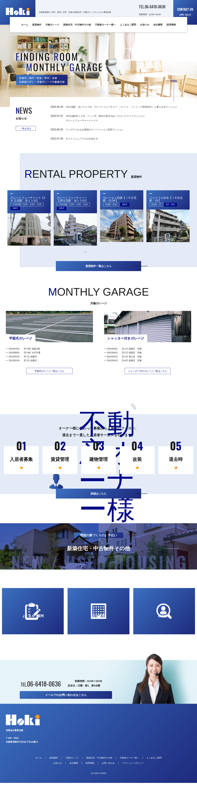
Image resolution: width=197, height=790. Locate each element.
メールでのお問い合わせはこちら (66, 702)
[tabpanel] (29, 222)
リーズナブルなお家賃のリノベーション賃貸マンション (98, 134)
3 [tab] (97, 256)
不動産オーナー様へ (105, 24)
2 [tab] (91, 256)
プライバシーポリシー (133, 770)
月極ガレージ (52, 24)
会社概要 (158, 24)
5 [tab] (110, 256)
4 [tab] (103, 256)
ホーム (24, 24)
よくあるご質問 (128, 24)
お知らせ (144, 24)
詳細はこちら (98, 499)
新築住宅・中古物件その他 (77, 24)
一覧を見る (25, 128)
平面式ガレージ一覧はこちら (49, 376)
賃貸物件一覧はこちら (98, 270)
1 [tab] (85, 256)
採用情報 (171, 24)
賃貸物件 (36, 24)
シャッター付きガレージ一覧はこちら (148, 376)
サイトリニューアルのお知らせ (83, 143)
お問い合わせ (185, 11)
